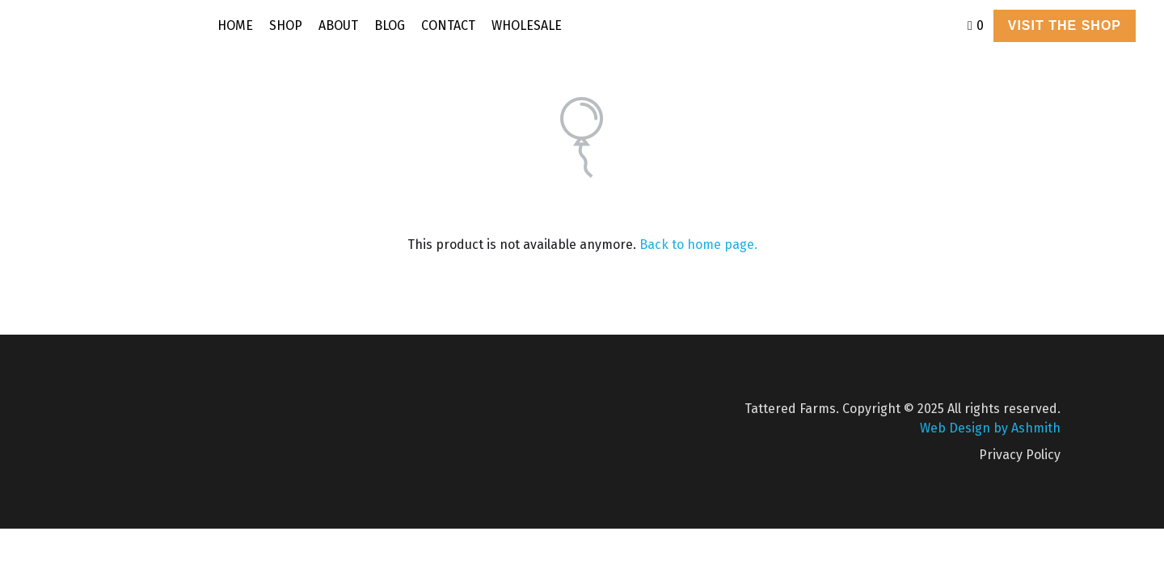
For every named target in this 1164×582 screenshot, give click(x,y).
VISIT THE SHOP (1064, 25)
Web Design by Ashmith (990, 428)
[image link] (118, 25)
